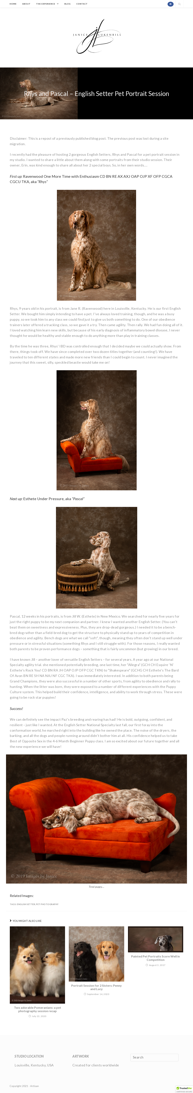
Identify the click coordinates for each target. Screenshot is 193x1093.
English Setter (26, 904)
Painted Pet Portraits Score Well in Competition (155, 958)
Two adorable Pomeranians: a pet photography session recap (37, 1009)
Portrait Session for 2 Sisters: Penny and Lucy (96, 987)
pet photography (47, 904)
